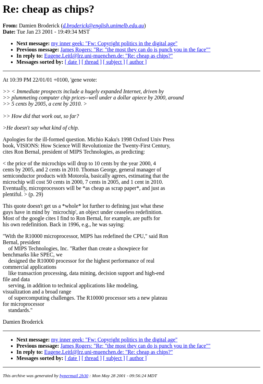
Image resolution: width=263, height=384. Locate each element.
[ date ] (72, 62)
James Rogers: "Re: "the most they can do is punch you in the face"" (136, 49)
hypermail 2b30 (74, 375)
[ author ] (136, 62)
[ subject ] (114, 62)
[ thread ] (92, 62)
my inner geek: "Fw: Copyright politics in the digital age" (114, 43)
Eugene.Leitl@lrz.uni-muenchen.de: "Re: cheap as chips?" (108, 56)
